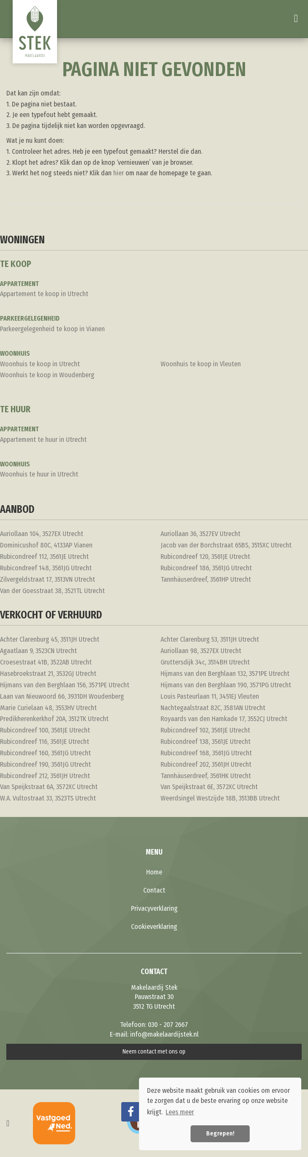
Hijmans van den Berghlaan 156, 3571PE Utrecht (64, 685)
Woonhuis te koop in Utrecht (40, 364)
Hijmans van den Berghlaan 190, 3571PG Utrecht (226, 685)
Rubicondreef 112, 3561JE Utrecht (44, 557)
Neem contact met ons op (154, 1051)
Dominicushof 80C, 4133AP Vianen (46, 545)
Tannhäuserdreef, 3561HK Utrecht (206, 776)
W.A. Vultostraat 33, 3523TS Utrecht (48, 798)
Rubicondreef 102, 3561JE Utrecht (205, 730)
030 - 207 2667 (168, 1025)
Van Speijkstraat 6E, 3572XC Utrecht (209, 787)
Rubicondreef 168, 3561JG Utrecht (206, 753)
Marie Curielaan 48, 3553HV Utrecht (48, 708)
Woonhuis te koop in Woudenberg (47, 375)
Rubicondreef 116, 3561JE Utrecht (44, 742)
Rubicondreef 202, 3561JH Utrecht (206, 764)
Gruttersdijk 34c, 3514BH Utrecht (205, 662)
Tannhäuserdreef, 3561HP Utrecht (206, 579)
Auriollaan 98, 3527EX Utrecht (201, 651)
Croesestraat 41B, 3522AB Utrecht (46, 662)
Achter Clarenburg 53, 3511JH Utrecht (210, 639)
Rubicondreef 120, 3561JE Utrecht (205, 557)
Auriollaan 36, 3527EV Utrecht (200, 534)
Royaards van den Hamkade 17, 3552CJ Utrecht (224, 719)
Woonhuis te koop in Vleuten (201, 364)
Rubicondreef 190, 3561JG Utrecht (45, 764)
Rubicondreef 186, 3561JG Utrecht (206, 568)
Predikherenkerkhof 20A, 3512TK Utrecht (54, 719)
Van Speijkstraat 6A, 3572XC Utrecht (49, 787)
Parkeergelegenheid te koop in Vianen (52, 329)
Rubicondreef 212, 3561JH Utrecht (45, 776)
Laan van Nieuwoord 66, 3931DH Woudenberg (62, 696)
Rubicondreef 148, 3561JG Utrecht (46, 568)
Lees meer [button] (180, 1112)
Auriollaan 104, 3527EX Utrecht (41, 534)
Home (154, 872)
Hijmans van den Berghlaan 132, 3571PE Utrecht (225, 674)
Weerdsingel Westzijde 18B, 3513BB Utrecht (220, 798)
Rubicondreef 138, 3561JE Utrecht (206, 742)
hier (118, 173)
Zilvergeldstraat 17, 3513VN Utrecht (47, 579)
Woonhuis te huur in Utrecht (39, 474)
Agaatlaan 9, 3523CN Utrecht (38, 651)
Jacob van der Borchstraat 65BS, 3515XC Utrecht (226, 545)
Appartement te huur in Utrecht (43, 440)
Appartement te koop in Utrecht (44, 294)
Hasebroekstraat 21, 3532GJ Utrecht (48, 674)
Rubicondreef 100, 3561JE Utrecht (45, 730)
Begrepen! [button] (220, 1133)
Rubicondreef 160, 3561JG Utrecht (45, 753)
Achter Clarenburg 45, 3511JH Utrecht (49, 639)
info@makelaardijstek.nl (164, 1034)
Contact (154, 890)
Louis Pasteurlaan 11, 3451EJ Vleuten (210, 696)
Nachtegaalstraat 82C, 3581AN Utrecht (213, 708)
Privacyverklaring (154, 908)
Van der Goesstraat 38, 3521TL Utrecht (52, 591)
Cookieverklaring (154, 927)
